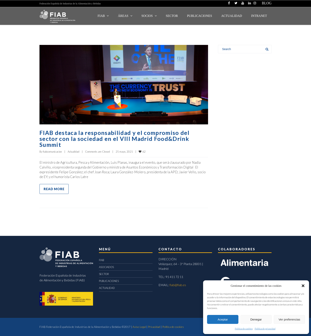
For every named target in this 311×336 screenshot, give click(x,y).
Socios (147, 15)
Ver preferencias (289, 319)
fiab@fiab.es (178, 285)
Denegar (256, 319)
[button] (303, 286)
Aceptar (223, 319)
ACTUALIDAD (231, 15)
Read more (54, 189)
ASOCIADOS (106, 267)
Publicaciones (199, 15)
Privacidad (154, 326)
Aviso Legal (139, 326)
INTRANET (259, 15)
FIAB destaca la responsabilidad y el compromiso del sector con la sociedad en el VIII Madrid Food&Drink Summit (115, 138)
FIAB (101, 15)
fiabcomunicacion (52, 151)
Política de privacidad (265, 328)
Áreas (123, 15)
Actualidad (73, 151)
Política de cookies (244, 328)
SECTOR (172, 15)
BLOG (267, 3)
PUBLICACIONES (109, 281)
